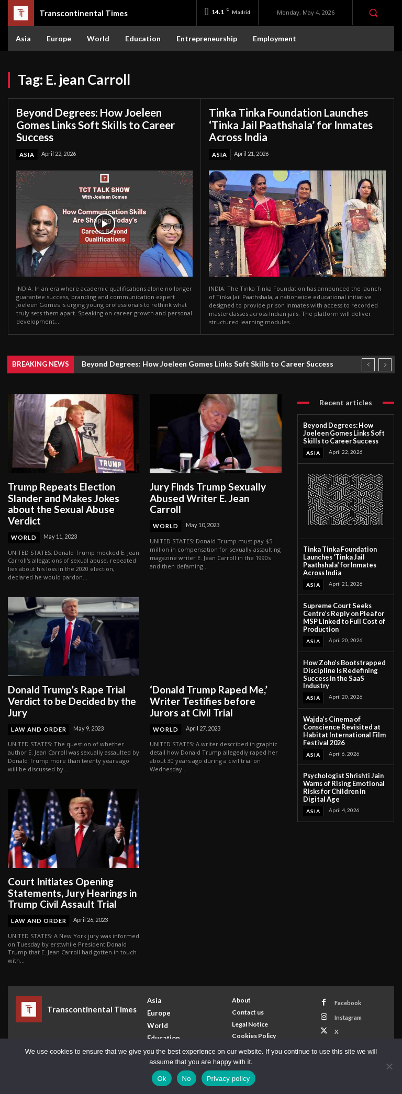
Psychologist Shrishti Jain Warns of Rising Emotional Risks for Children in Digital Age (342, 768)
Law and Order (38, 723)
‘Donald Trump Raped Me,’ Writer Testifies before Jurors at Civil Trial (213, 696)
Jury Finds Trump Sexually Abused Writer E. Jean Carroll (212, 491)
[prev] (368, 363)
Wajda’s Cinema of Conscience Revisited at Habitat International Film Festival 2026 (340, 713)
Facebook (346, 995)
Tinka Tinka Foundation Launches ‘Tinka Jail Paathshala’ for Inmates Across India (290, 124)
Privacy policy (228, 1078)
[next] (385, 363)
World (24, 533)
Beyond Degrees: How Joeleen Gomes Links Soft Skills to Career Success (95, 124)
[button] (373, 12)
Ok (161, 1078)
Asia (27, 153)
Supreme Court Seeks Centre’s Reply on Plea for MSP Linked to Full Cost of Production (341, 612)
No (186, 1078)
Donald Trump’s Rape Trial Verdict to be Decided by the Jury (68, 696)
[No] (389, 1066)
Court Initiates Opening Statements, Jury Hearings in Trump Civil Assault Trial (69, 886)
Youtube (344, 1036)
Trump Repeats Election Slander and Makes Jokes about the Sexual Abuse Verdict (61, 501)
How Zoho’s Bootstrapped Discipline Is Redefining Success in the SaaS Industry (343, 663)
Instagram (347, 1009)
